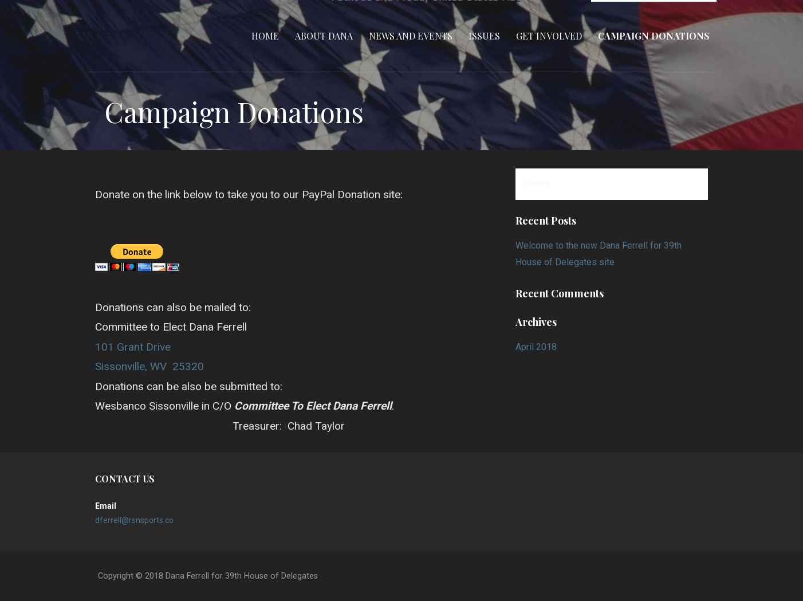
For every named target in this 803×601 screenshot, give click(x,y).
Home (265, 36)
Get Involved (549, 36)
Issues (484, 36)
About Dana (324, 36)
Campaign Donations (654, 36)
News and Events (410, 36)
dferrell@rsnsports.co (134, 520)
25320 (188, 366)
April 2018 (536, 346)
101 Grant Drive (133, 346)
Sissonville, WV (131, 366)
